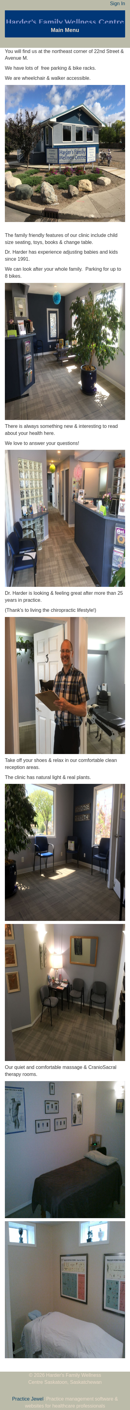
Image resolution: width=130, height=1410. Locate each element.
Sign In (117, 3)
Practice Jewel (28, 1398)
